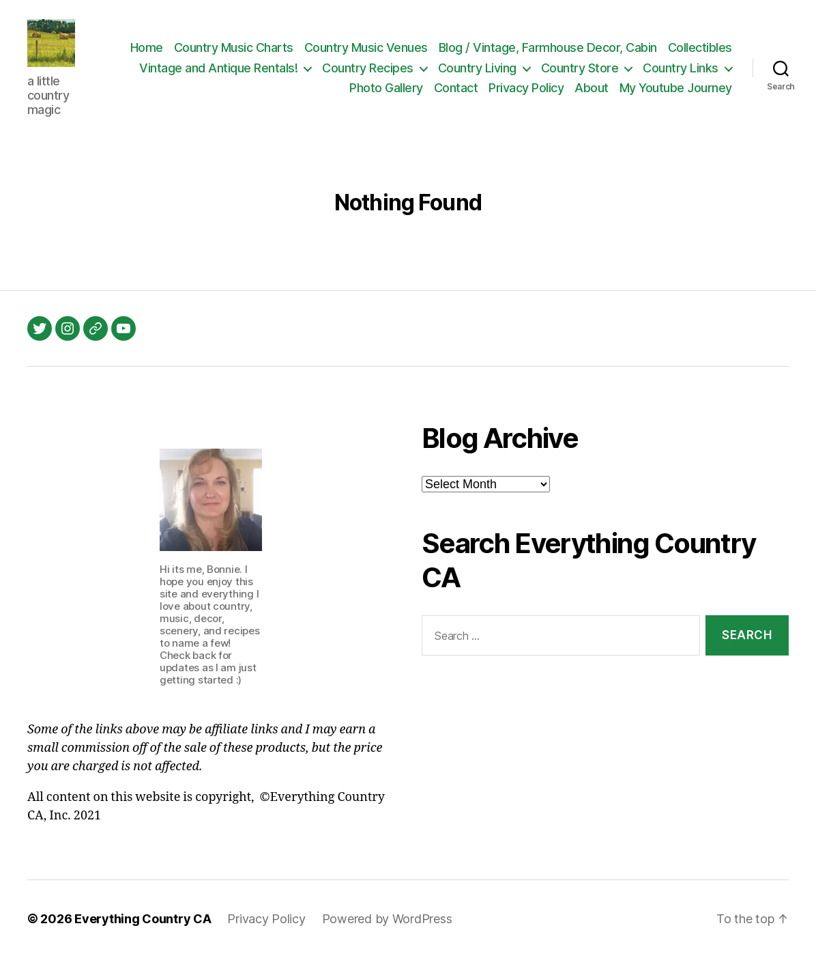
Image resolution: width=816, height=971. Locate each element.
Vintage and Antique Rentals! (318, 75)
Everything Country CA (142, 932)
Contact (456, 94)
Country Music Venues (441, 54)
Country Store (679, 75)
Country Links (287, 94)
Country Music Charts (308, 54)
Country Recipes (468, 75)
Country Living (577, 75)
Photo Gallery (386, 94)
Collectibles (196, 75)
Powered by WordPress (387, 932)
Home (221, 54)
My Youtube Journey (676, 94)
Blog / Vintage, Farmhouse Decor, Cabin (623, 54)
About (591, 94)
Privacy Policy (526, 94)
